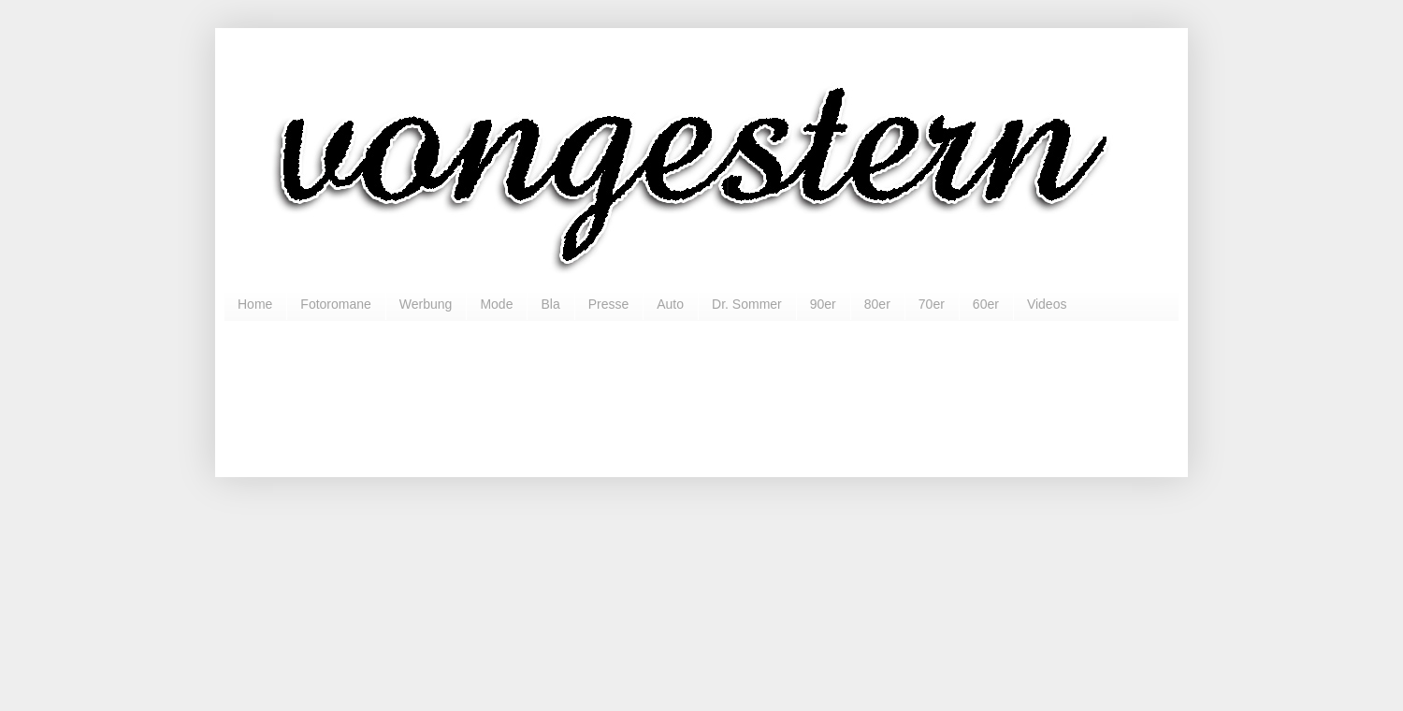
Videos (1047, 304)
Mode (496, 304)
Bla (550, 304)
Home (255, 304)
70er (931, 304)
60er (986, 304)
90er (823, 304)
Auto (670, 304)
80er (877, 304)
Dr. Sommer (747, 304)
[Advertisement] (701, 391)
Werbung (426, 304)
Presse (608, 304)
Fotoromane (335, 304)
